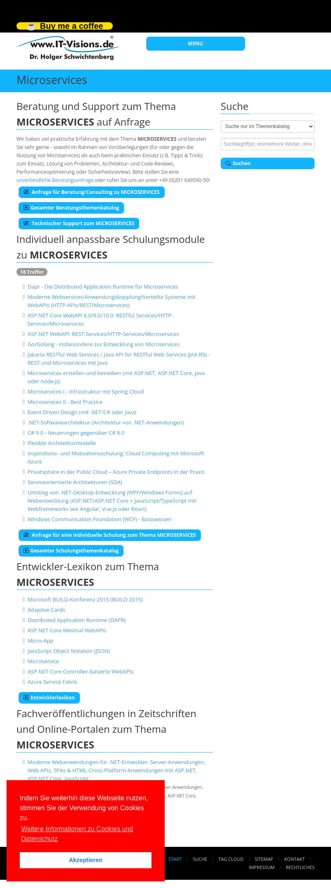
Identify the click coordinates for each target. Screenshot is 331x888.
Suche (200, 859)
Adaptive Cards (46, 609)
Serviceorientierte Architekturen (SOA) (75, 482)
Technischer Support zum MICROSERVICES (78, 223)
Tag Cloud (231, 859)
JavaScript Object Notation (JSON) (69, 651)
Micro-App (41, 640)
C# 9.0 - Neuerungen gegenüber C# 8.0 (76, 432)
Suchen (238, 163)
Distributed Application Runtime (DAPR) (77, 620)
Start (175, 859)
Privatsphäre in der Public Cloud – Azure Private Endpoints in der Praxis (116, 471)
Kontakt (294, 859)
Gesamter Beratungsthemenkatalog (71, 207)
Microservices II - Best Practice (65, 402)
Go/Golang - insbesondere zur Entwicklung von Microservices (103, 344)
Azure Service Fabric (52, 681)
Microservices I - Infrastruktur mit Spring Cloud (86, 391)
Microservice (43, 661)
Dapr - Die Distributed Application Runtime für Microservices (103, 286)
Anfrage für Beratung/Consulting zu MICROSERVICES (91, 192)
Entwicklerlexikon (49, 697)
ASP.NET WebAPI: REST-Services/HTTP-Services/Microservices (103, 334)
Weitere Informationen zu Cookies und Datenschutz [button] (77, 833)
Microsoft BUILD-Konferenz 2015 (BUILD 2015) (85, 599)
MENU (195, 43)
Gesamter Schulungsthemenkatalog (71, 550)
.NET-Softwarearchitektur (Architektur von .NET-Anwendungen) (106, 422)
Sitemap (264, 859)
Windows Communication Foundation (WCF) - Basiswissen (99, 519)
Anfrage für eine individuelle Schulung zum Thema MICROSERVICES (109, 534)
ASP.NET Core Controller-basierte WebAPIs (80, 671)
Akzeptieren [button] (86, 860)
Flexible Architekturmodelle (62, 443)
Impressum (261, 867)
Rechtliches (300, 867)
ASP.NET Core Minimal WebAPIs (67, 630)
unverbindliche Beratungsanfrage (54, 180)
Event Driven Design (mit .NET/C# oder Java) (82, 412)
